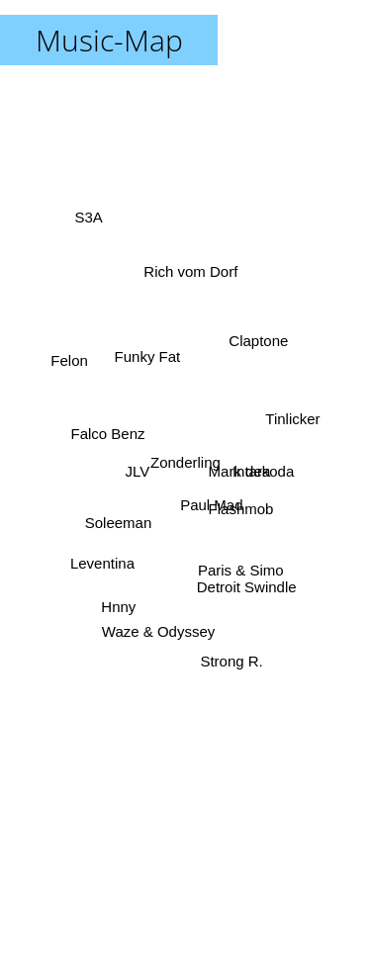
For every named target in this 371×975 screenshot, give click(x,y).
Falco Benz (112, 435)
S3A (90, 222)
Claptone (258, 338)
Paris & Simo (237, 564)
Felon (72, 359)
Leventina (105, 561)
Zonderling (185, 462)
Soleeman (121, 519)
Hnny (117, 599)
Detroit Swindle (247, 579)
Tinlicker (293, 420)
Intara (248, 470)
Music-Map (109, 40)
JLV (140, 471)
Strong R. (230, 653)
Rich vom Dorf (191, 286)
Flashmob (237, 500)
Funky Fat (146, 364)
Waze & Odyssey (158, 628)
